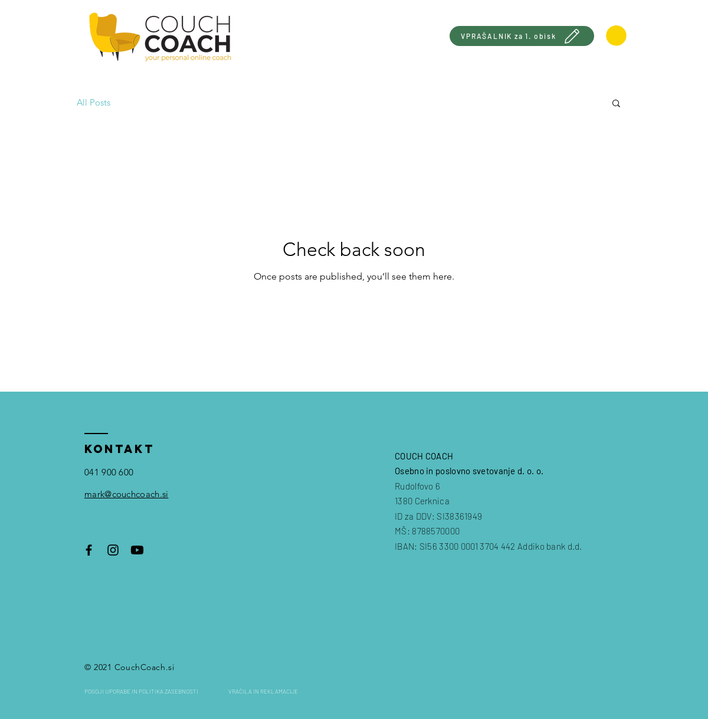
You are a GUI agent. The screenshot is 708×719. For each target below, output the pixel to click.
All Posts (93, 102)
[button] (616, 104)
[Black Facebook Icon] (88, 550)
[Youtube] (137, 550)
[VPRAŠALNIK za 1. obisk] (522, 36)
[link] (616, 35)
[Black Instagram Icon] (113, 550)
